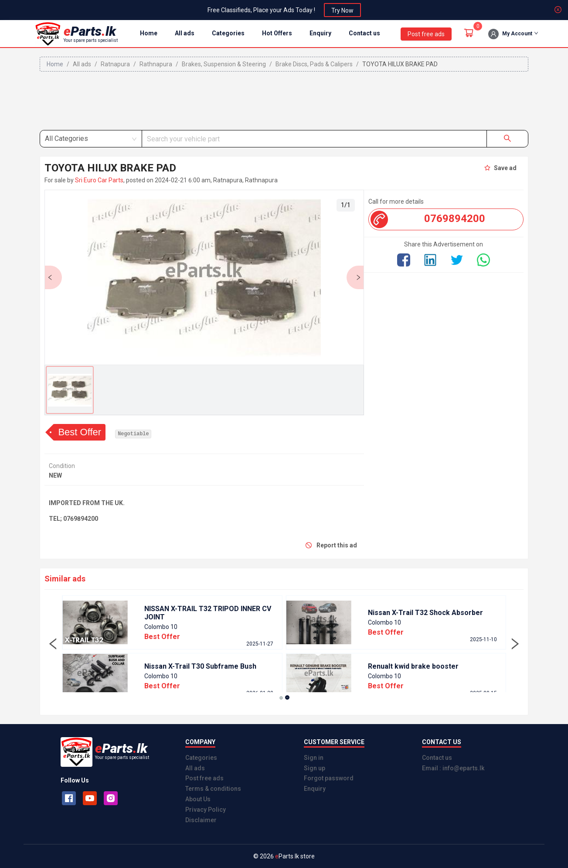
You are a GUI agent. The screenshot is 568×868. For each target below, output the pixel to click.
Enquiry (320, 33)
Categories (228, 33)
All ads (184, 33)
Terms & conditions (213, 788)
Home (148, 33)
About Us (198, 799)
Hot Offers (277, 33)
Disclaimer (201, 820)
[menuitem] (148, 34)
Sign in (313, 757)
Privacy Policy (205, 809)
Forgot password (329, 778)
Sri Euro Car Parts (99, 180)
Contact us (364, 33)
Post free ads (204, 778)
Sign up (314, 768)
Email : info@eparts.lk (453, 768)
